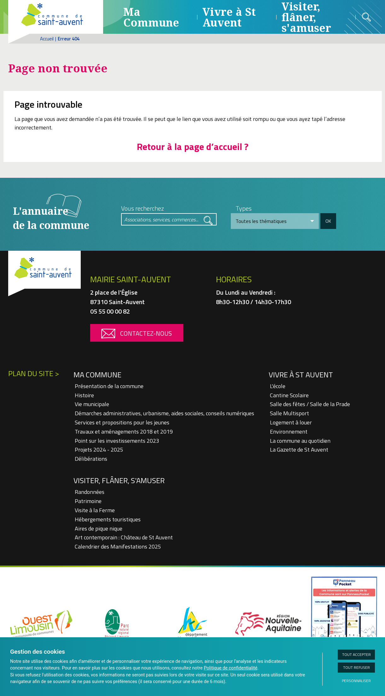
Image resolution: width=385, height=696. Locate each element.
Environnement (288, 431)
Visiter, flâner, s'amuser (119, 480)
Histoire (84, 395)
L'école (277, 386)
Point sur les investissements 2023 (117, 440)
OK (328, 221)
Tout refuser (356, 667)
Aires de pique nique (98, 528)
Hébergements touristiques (108, 519)
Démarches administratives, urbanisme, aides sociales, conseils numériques (164, 413)
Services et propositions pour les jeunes (122, 422)
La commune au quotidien (300, 440)
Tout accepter (356, 654)
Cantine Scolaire (289, 395)
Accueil (47, 38)
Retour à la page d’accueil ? (192, 146)
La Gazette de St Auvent (299, 449)
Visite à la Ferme (95, 510)
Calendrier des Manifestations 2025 (118, 546)
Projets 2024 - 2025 (99, 449)
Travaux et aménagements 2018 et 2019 (124, 431)
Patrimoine (88, 501)
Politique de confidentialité (230, 668)
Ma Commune (151, 17)
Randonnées (89, 492)
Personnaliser (356, 681)
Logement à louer (291, 422)
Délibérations (91, 458)
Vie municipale (92, 404)
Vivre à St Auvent (229, 17)
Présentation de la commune (109, 386)
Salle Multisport (289, 413)
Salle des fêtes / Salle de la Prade (310, 404)
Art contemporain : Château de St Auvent (124, 537)
